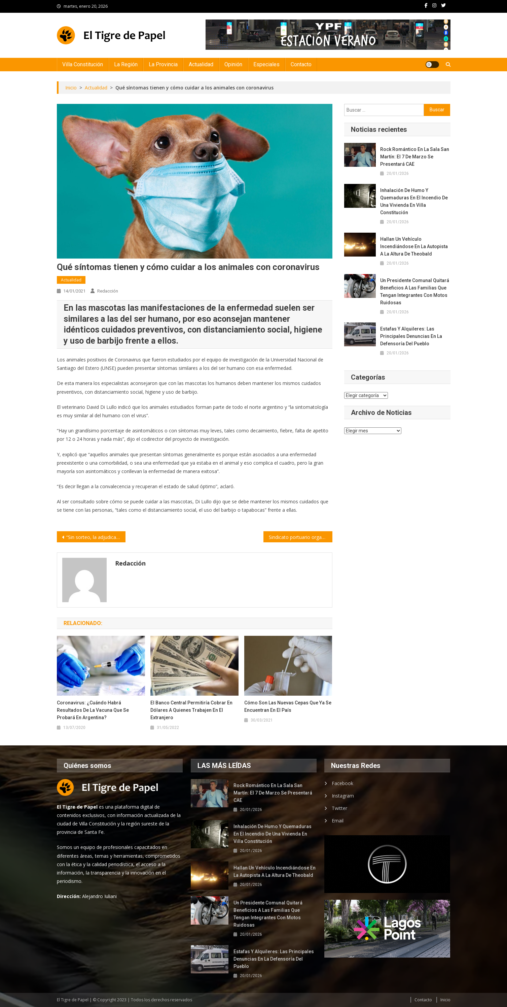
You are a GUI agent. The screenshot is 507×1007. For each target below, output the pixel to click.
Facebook (342, 783)
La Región (126, 64)
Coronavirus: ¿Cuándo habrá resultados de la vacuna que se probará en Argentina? (93, 710)
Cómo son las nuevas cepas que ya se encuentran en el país (287, 706)
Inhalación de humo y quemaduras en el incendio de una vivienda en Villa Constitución (414, 201)
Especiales (266, 64)
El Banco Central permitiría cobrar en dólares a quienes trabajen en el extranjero (191, 710)
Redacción (107, 291)
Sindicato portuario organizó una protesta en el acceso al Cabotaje (300, 537)
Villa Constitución (82, 64)
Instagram (343, 795)
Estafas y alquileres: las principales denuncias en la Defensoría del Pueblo (411, 336)
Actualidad (201, 64)
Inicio (445, 1000)
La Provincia (163, 64)
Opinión (233, 64)
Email (337, 820)
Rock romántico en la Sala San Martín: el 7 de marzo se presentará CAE (414, 157)
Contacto (301, 64)
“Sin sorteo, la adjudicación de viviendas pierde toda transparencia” (96, 537)
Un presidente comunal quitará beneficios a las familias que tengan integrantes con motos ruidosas (414, 291)
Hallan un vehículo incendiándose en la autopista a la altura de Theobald (414, 246)
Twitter (339, 808)
